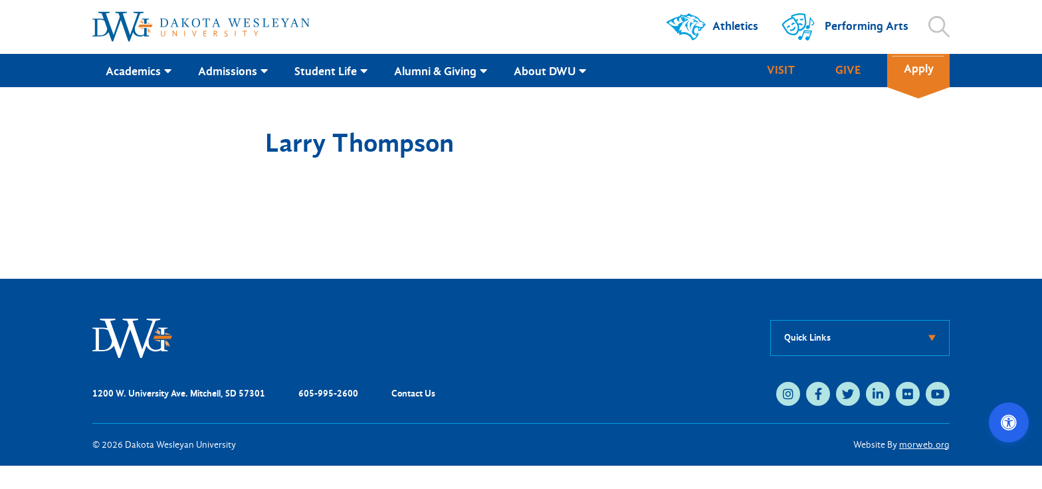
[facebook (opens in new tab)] (818, 394)
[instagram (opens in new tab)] (788, 394)
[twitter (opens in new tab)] (848, 394)
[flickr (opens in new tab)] (908, 394)
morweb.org (924, 444)
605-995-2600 (328, 393)
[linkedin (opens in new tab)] (878, 394)
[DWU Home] (132, 337)
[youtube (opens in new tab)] (938, 394)
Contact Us (413, 393)
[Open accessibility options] (1009, 422)
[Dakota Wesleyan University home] (201, 26)
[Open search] (939, 26)
